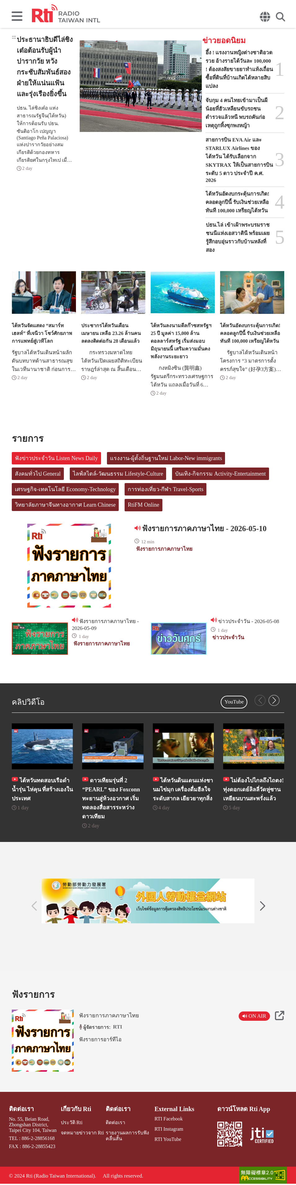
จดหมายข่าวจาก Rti (82, 1132)
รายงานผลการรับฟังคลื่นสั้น (127, 1135)
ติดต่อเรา (21, 1109)
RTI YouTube (167, 1139)
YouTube (234, 702)
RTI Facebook (168, 1118)
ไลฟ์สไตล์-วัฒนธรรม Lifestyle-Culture (118, 474)
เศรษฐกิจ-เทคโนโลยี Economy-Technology (65, 489)
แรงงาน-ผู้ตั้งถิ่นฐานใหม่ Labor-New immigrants (166, 458)
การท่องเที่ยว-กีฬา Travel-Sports (165, 489)
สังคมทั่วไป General (37, 474)
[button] (274, 700)
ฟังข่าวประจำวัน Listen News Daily (56, 458)
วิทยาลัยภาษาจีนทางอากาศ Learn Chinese (65, 505)
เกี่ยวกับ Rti (76, 1109)
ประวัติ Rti (72, 1122)
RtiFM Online (143, 505)
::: (14, 36)
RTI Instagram (168, 1129)
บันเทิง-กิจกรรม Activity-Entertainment (220, 474)
